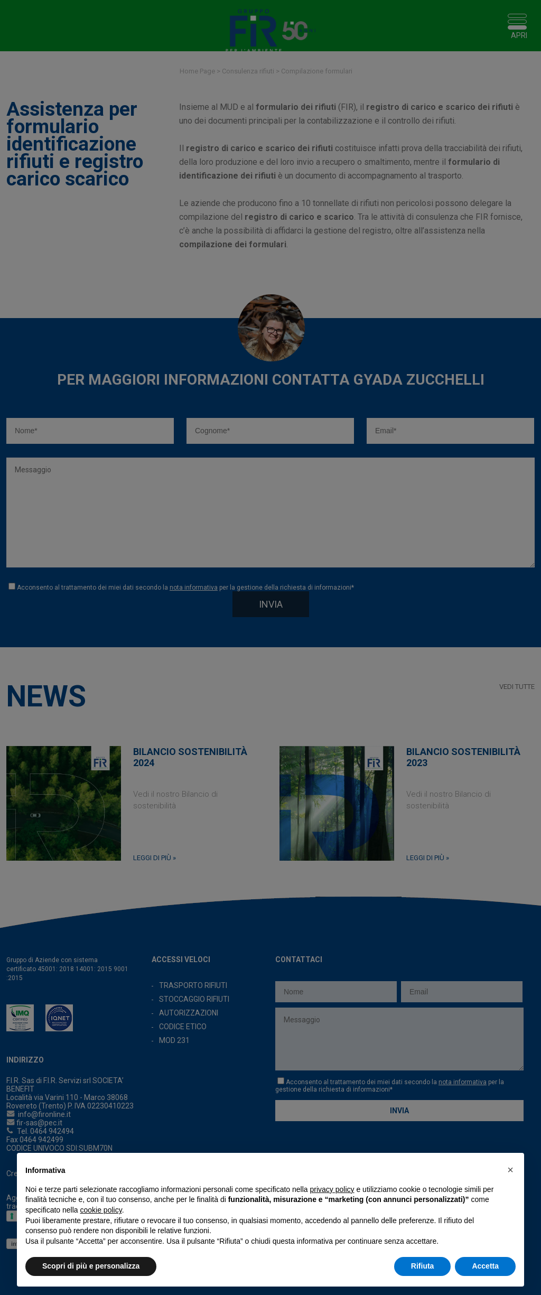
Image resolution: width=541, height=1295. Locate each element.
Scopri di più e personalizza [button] (90, 1266)
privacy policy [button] (332, 1189)
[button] (510, 1169)
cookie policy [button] (101, 1210)
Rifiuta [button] (422, 1266)
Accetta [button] (485, 1266)
